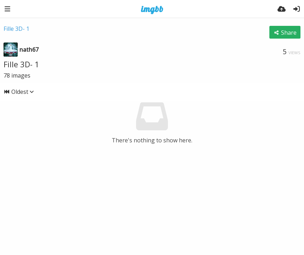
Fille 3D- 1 (16, 29)
